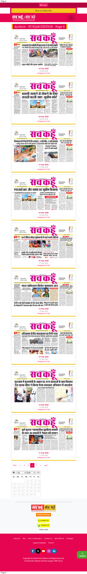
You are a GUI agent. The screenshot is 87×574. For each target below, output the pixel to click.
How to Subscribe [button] (35, 538)
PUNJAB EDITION (43, 73)
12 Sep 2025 (43, 405)
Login (43, 5)
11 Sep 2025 (43, 453)
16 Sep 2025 (43, 212)
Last (46, 465)
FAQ (24, 538)
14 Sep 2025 (43, 309)
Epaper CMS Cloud (55, 561)
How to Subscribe (43, 10)
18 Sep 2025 (43, 116)
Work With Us (59, 538)
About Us (17, 538)
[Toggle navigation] (71, 17)
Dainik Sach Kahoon (41, 558)
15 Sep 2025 (43, 260)
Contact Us (48, 538)
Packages (69, 538)
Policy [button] (51, 543)
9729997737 (44, 525)
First (14, 465)
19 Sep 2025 (43, 68)
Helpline (82, 555)
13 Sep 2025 (43, 357)
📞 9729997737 (43, 521)
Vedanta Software (41, 561)
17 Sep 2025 (43, 164)
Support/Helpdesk (39, 543)
